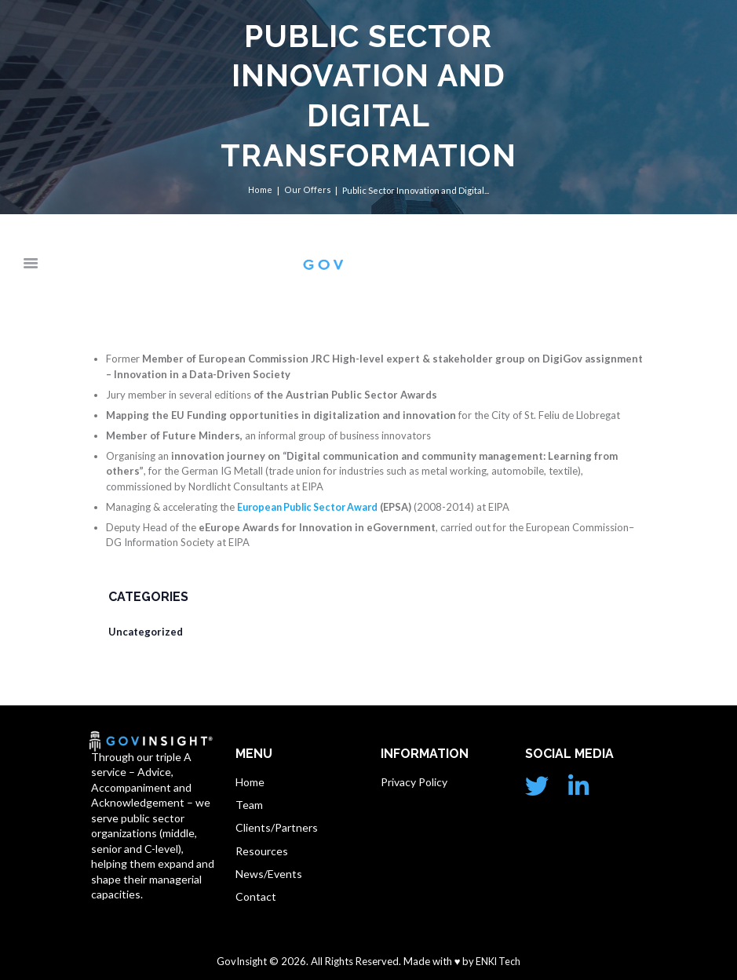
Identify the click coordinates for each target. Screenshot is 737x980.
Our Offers (307, 190)
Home (261, 190)
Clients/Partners (276, 828)
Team (249, 805)
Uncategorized (145, 632)
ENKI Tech (497, 962)
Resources (261, 851)
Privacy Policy (414, 782)
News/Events (268, 875)
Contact (255, 898)
